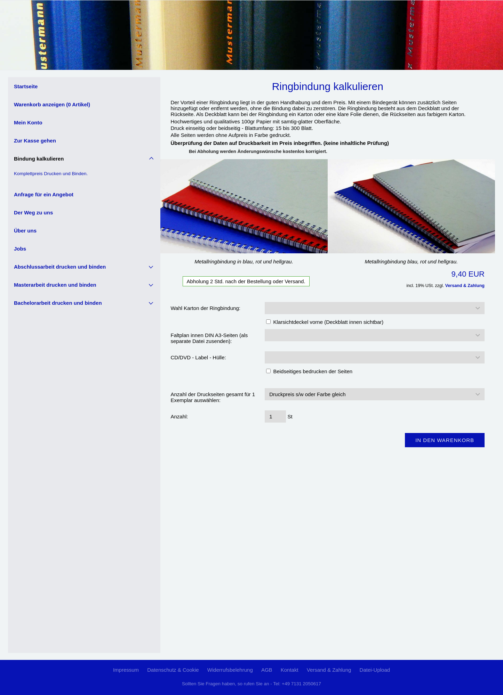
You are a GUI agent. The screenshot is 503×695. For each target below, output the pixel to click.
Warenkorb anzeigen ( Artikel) (52, 104)
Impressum (126, 670)
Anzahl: (179, 416)
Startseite (26, 86)
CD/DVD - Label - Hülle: (198, 357)
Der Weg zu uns (33, 212)
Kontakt (289, 670)
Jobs (20, 249)
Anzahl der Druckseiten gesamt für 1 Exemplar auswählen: (213, 397)
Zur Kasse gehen (35, 141)
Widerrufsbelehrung (230, 670)
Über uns (25, 231)
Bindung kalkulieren (39, 159)
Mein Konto (28, 122)
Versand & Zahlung (465, 285)
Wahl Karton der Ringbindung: (205, 308)
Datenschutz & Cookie (173, 670)
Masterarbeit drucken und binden (55, 285)
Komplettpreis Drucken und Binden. (51, 173)
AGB (266, 670)
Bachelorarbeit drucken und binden (58, 303)
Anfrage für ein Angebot (43, 194)
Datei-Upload (375, 670)
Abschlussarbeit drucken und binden (60, 267)
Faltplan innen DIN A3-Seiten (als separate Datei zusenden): (209, 338)
